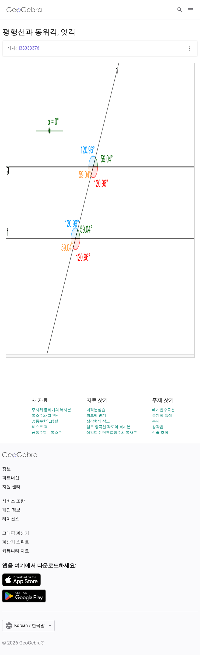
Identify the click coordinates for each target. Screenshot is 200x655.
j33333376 (29, 48)
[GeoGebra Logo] (24, 9)
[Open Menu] (190, 9)
